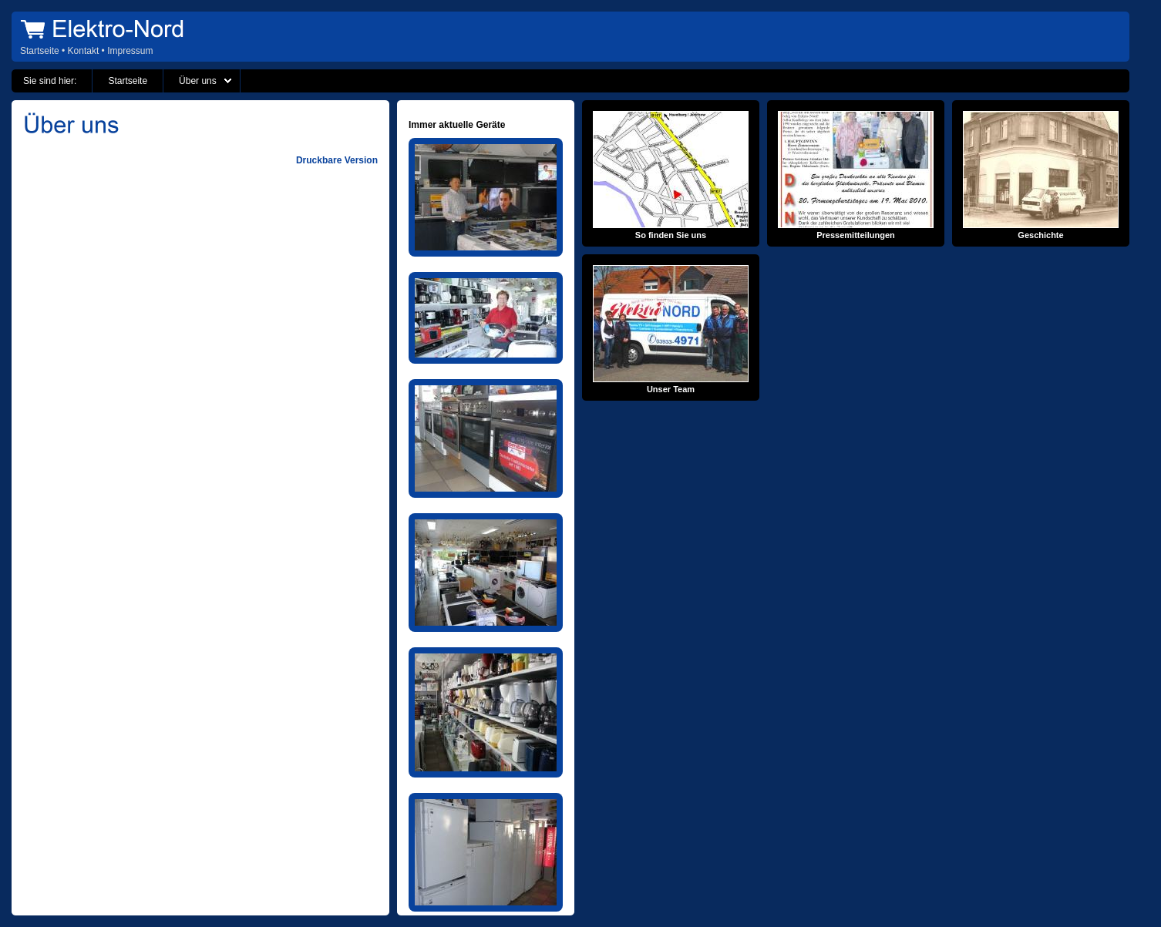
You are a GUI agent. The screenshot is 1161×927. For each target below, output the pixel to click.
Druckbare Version (337, 160)
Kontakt (83, 50)
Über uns (198, 81)
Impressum (130, 50)
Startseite (39, 50)
